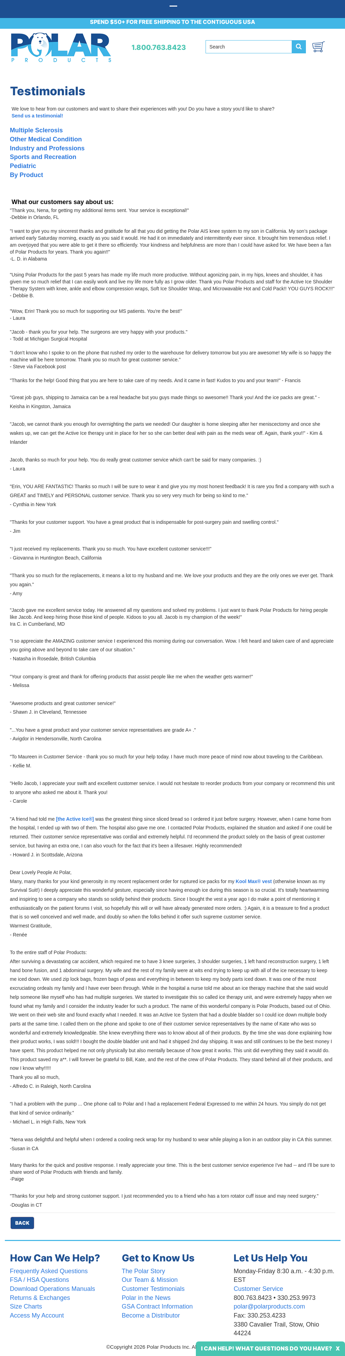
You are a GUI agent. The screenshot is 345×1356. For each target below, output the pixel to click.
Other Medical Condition (46, 139)
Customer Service (258, 1288)
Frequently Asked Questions (49, 1271)
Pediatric (23, 165)
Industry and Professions (47, 148)
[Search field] (249, 46)
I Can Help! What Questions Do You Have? (266, 1348)
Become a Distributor (151, 1315)
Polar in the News (146, 1297)
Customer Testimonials (153, 1288)
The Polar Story (143, 1271)
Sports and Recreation (43, 156)
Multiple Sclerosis (36, 130)
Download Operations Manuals (52, 1288)
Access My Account (37, 1315)
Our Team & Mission (150, 1279)
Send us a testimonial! (37, 115)
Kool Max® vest (254, 881)
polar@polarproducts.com (269, 1306)
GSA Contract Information (157, 1306)
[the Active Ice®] (75, 819)
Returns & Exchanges (40, 1297)
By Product (26, 174)
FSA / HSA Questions (39, 1279)
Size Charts (26, 1306)
